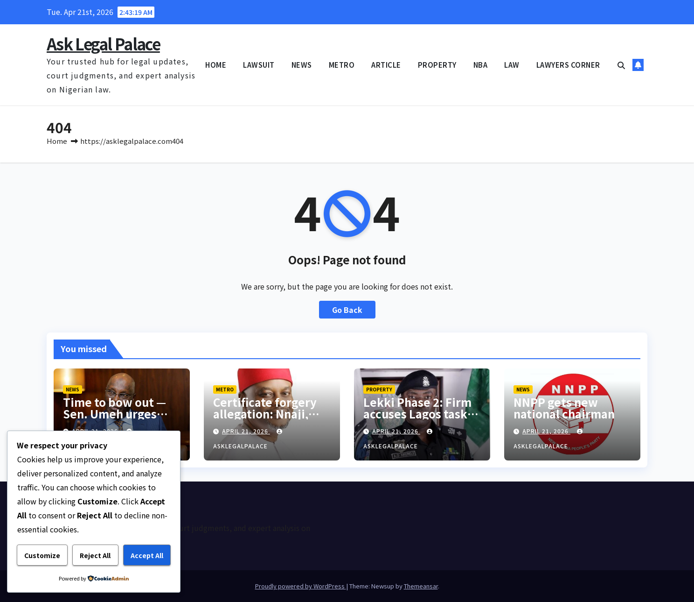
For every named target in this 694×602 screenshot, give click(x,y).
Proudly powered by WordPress (300, 585)
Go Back (347, 309)
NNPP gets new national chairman (564, 408)
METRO (342, 65)
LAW (512, 65)
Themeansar (421, 585)
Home (57, 141)
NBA (480, 65)
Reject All (95, 555)
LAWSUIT (259, 65)
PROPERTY (437, 65)
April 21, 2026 (246, 431)
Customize (42, 555)
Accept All (147, 555)
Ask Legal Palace (103, 43)
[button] (621, 65)
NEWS (301, 65)
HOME (215, 65)
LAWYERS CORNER (568, 65)
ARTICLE (386, 65)
